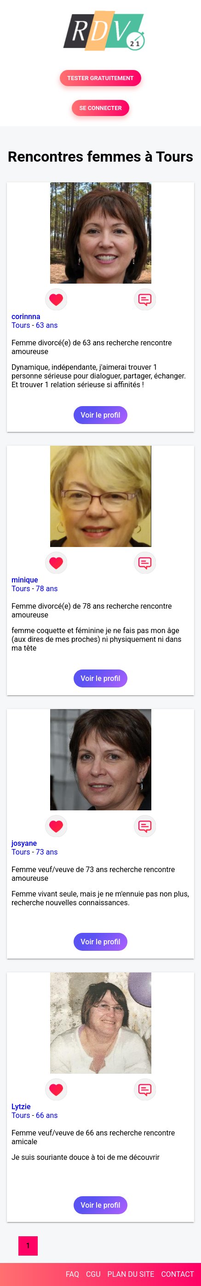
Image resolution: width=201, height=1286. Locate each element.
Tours (20, 325)
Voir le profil (100, 415)
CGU (93, 1274)
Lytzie (21, 1106)
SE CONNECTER (100, 108)
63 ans (47, 325)
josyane (24, 843)
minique (24, 580)
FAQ (72, 1274)
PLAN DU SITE (131, 1274)
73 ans (47, 852)
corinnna (25, 316)
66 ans (47, 1115)
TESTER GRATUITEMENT (100, 78)
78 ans (47, 588)
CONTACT (177, 1274)
